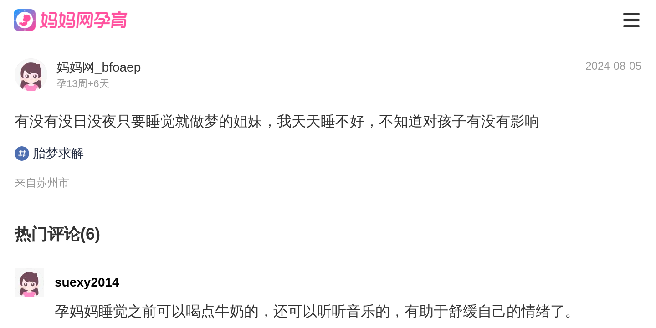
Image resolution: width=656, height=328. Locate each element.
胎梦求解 (49, 153)
